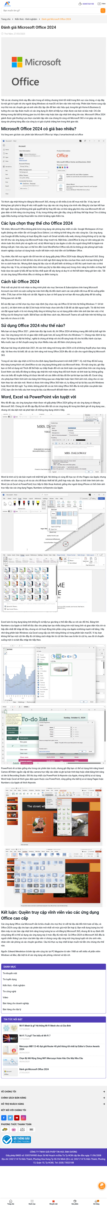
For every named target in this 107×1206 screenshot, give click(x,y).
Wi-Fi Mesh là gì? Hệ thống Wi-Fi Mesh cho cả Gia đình (45, 1025)
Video (5, 997)
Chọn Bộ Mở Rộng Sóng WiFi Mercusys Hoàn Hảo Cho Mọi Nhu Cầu (51, 1058)
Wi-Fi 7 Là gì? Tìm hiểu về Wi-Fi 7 (34, 1035)
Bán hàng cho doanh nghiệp (16, 1003)
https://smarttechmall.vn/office (68, 134)
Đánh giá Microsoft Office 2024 (34, 1069)
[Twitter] (10, 1117)
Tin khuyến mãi (10, 973)
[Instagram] (23, 1117)
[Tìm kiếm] (103, 10)
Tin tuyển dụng (10, 979)
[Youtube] (16, 1117)
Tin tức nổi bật (13, 1019)
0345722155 (88, 4)
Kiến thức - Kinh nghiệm (14, 985)
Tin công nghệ (9, 991)
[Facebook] (3, 1117)
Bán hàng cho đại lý (12, 1009)
